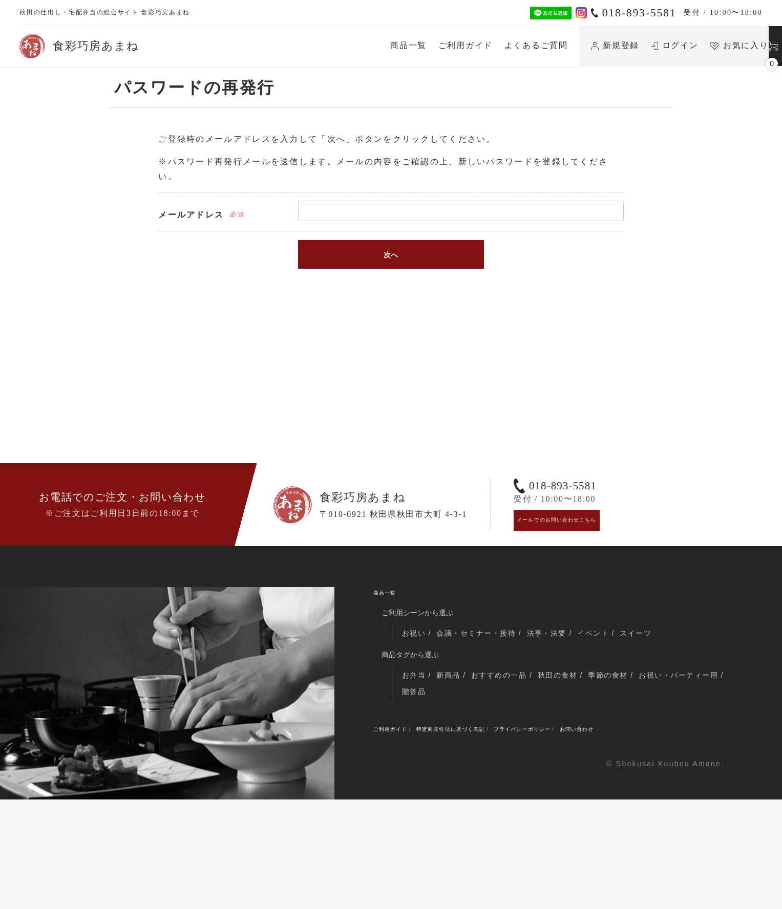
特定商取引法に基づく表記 (489, 835)
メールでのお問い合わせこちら (581, 605)
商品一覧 (310, 45)
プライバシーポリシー (596, 835)
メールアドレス (191, 214)
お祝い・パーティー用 (444, 794)
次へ (391, 255)
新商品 (453, 776)
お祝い (417, 732)
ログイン (576, 45)
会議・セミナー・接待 (484, 732)
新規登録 (517, 45)
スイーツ (656, 732)
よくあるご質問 (437, 45)
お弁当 (415, 776)
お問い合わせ (677, 835)
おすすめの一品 (509, 776)
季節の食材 (627, 776)
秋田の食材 (572, 776)
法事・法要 (560, 732)
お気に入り (640, 45)
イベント (611, 732)
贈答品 (512, 794)
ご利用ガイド (367, 45)
